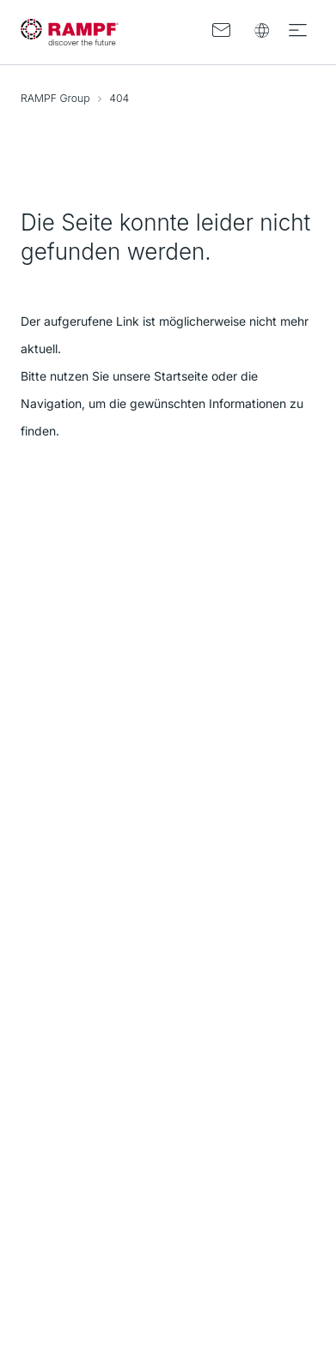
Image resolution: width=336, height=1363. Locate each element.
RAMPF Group (55, 98)
